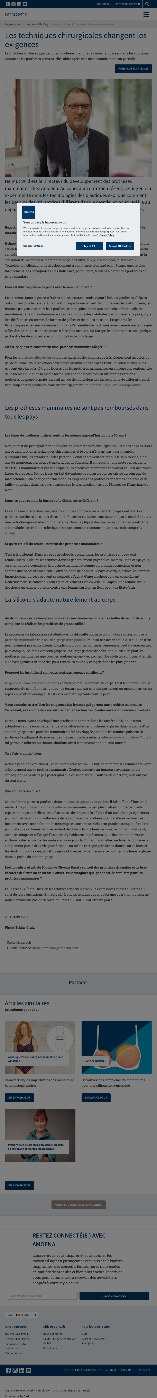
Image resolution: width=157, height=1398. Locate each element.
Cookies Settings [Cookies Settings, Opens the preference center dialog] (33, 245)
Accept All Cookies (120, 246)
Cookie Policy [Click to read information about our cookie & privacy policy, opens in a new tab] (107, 234)
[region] (78, 229)
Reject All (89, 246)
